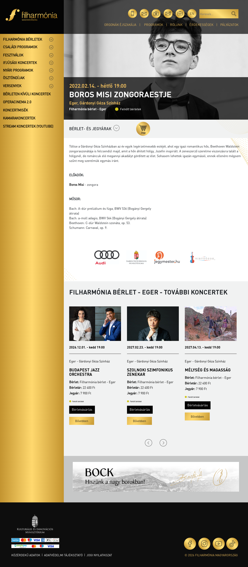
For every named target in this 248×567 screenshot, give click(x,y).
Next (163, 442)
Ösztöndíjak (14, 78)
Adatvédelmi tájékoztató (63, 555)
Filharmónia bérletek (22, 39)
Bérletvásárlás (82, 409)
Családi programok (20, 47)
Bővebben (81, 421)
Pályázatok (229, 25)
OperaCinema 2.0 (17, 102)
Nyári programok (18, 70)
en (192, 13)
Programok (153, 25)
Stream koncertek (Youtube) (28, 126)
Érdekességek (201, 25)
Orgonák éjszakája (120, 25)
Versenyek (12, 86)
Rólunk (176, 25)
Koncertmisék (15, 110)
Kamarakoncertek (19, 118)
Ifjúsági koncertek (20, 62)
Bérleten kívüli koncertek (27, 94)
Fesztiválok (13, 55)
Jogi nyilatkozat (99, 555)
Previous (148, 442)
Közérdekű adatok (25, 555)
